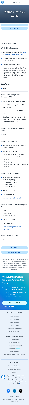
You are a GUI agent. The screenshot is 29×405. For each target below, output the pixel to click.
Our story (14, 372)
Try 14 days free (14, 303)
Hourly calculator (14, 319)
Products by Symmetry (14, 369)
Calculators (16, 2)
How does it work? (8, 306)
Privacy (12, 396)
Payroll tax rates (14, 339)
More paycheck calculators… (14, 328)
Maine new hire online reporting (12, 198)
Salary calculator (14, 316)
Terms (17, 396)
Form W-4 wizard (14, 325)
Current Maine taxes (15, 252)
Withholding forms (14, 342)
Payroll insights (14, 351)
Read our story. (23, 384)
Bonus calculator (14, 322)
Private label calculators (14, 366)
